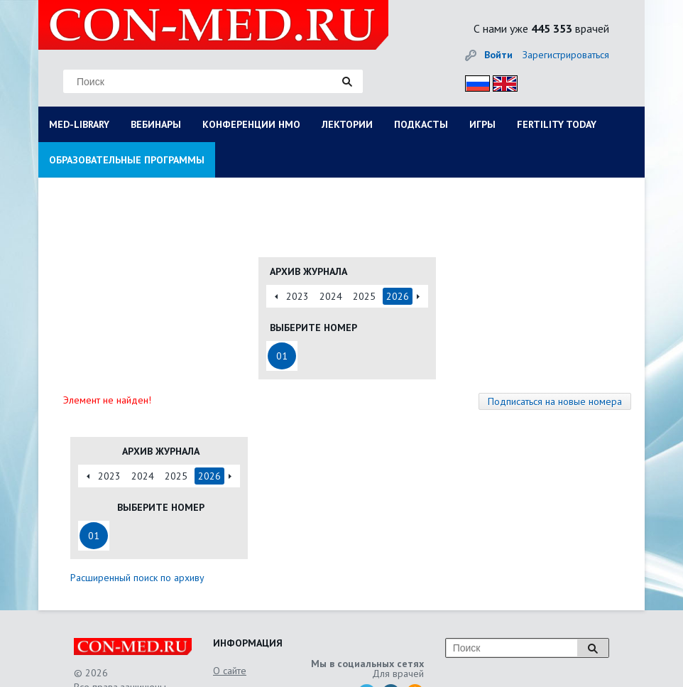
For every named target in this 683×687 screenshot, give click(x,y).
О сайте (229, 670)
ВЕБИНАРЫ (156, 124)
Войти (498, 55)
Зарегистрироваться (566, 54)
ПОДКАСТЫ (421, 124)
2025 (364, 296)
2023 (297, 296)
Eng (501, 81)
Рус (473, 81)
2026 (397, 296)
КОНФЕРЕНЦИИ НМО (251, 124)
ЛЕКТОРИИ (347, 124)
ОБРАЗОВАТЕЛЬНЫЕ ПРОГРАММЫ (126, 159)
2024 (330, 296)
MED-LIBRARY (79, 124)
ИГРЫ (482, 124)
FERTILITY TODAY (556, 124)
